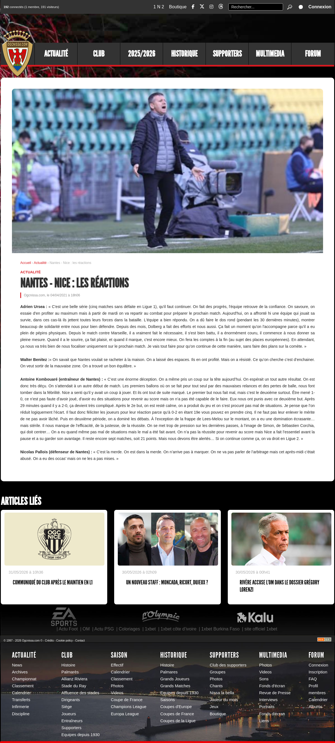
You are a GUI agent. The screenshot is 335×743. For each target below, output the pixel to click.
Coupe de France (126, 700)
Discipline (20, 714)
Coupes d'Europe (176, 706)
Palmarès (70, 672)
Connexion (319, 6)
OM (86, 629)
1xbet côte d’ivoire (178, 629)
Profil (313, 686)
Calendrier (21, 693)
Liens (264, 721)
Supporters (227, 54)
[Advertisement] (232, 28)
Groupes (218, 672)
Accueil (25, 263)
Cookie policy (64, 640)
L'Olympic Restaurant (160, 617)
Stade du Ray (73, 686)
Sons (264, 679)
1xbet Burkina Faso (220, 629)
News (17, 665)
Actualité (56, 54)
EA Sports (64, 617)
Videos (117, 693)
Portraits (266, 706)
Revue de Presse (275, 693)
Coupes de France (177, 714)
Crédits (49, 640)
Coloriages (129, 629)
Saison (119, 655)
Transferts (21, 700)
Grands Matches (175, 686)
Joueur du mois (224, 700)
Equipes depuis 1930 (80, 734)
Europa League (125, 714)
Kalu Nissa (255, 617)
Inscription (318, 672)
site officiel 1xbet (260, 629)
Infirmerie (20, 706)
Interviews (268, 700)
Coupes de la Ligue (178, 721)
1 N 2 (158, 6)
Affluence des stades (80, 693)
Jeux (214, 706)
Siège (66, 706)
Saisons (167, 700)
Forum (313, 54)
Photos (117, 686)
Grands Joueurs (174, 679)
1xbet (150, 629)
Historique (184, 54)
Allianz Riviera (74, 679)
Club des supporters (228, 665)
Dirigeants (70, 700)
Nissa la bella (222, 693)
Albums (315, 706)
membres (317, 693)
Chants (216, 686)
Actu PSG (104, 629)
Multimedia (270, 54)
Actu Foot (68, 629)
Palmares (169, 672)
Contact (80, 640)
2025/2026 (141, 54)
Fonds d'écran (272, 686)
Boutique (178, 6)
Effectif (117, 665)
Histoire (68, 665)
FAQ (313, 679)
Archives (20, 672)
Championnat (24, 679)
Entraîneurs (71, 721)
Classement (23, 686)
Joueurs (68, 714)
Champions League (128, 706)
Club (98, 54)
